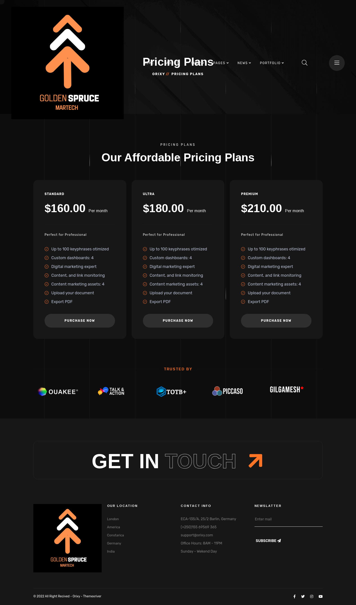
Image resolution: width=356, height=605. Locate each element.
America (113, 527)
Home (149, 63)
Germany (114, 543)
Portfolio (270, 63)
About (172, 63)
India (111, 551)
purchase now (80, 321)
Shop (196, 63)
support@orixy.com (197, 535)
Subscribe (268, 541)
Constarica (115, 535)
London (113, 519)
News (242, 63)
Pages (219, 63)
